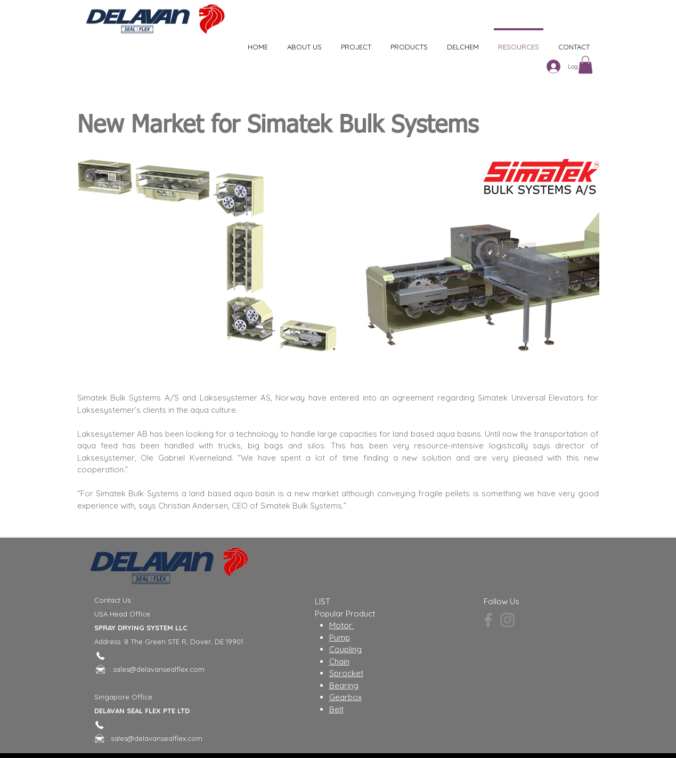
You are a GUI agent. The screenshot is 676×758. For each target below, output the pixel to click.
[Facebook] (488, 620)
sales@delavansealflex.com (159, 669)
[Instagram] (507, 620)
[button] (585, 64)
